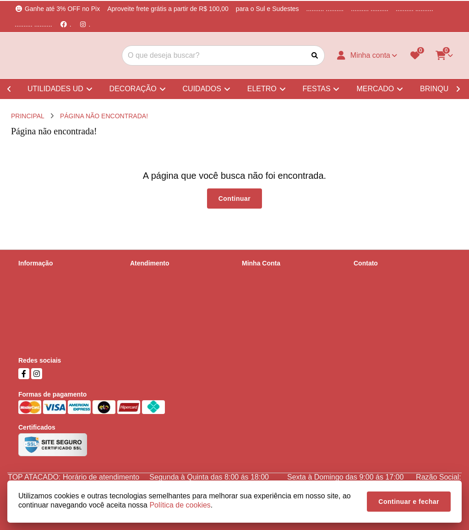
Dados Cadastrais (267, 275)
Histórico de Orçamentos (277, 287)
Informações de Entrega (52, 287)
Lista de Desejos (265, 311)
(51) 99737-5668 (390, 291)
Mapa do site (148, 287)
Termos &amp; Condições (55, 311)
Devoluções (147, 299)
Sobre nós (33, 275)
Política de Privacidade (50, 299)
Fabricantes (147, 311)
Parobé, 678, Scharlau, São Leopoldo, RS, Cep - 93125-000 (402, 327)
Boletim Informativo (269, 299)
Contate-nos (147, 275)
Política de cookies (45, 322)
